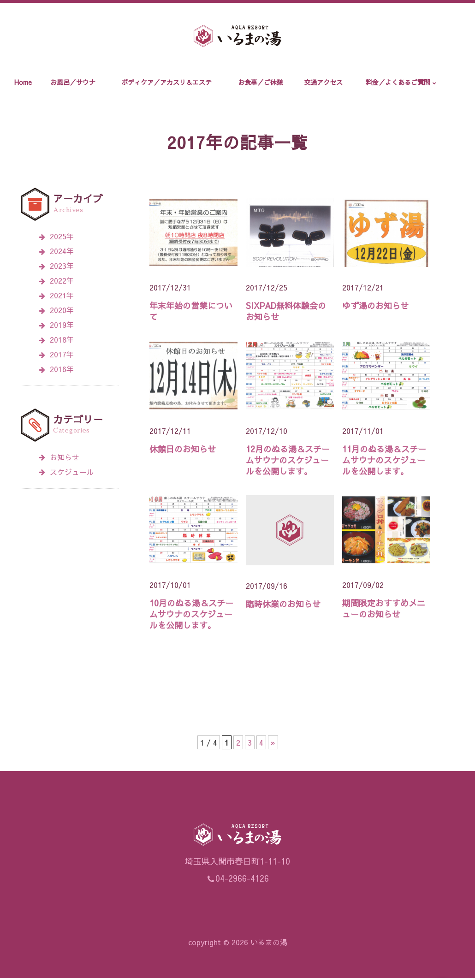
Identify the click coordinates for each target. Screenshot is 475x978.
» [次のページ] (273, 742)
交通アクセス (323, 82)
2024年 (62, 251)
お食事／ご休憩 (260, 82)
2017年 (62, 354)
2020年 (62, 310)
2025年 (62, 236)
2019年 (62, 325)
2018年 (62, 339)
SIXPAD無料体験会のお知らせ (286, 311)
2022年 (62, 280)
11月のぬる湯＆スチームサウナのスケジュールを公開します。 (384, 460)
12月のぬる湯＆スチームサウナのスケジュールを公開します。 (288, 460)
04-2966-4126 (242, 878)
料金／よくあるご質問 (398, 82)
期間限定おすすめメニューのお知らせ (383, 608)
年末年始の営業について (190, 311)
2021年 (62, 295)
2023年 (62, 266)
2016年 (62, 369)
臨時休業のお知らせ (283, 604)
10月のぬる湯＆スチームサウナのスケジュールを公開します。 (191, 614)
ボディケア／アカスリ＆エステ (166, 82)
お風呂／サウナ (72, 82)
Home (23, 82)
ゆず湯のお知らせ (375, 305)
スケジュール (66, 472)
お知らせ (59, 457)
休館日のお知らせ (182, 449)
